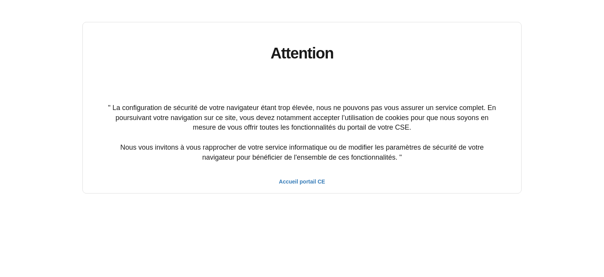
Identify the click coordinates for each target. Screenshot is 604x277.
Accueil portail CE (302, 182)
